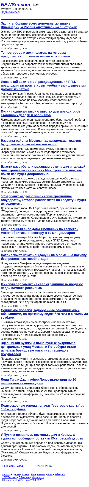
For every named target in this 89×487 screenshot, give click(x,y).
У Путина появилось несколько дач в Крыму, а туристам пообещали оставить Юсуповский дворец (42, 436)
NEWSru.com (15, 4)
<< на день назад (12, 466)
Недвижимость (10, 12)
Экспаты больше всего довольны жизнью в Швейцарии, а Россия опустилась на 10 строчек (39, 25)
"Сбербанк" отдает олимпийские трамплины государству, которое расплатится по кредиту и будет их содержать (43, 199)
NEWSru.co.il (9, 477)
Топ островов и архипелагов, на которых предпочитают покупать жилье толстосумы (35, 54)
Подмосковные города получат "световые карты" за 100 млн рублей (42, 407)
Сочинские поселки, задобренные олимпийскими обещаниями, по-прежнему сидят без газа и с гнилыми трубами (44, 313)
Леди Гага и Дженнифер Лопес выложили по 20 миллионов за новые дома (38, 381)
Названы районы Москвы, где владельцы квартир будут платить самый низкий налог (41, 142)
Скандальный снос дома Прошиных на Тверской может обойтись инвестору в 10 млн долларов (39, 231)
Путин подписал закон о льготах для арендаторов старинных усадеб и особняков (40, 113)
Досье (16, 474)
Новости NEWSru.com (17, 480)
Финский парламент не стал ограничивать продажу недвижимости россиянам (42, 286)
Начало (6, 474)
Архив (25, 474)
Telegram (60, 474)
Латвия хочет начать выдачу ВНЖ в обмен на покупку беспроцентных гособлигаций (44, 257)
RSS (49, 474)
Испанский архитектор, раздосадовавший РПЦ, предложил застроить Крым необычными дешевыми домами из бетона (43, 85)
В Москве (24, 477)
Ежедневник (38, 474)
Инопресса (38, 477)
